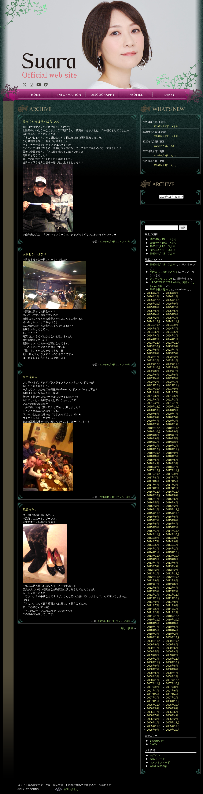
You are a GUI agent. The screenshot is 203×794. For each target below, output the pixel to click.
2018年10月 (153, 452)
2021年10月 (153, 388)
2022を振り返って (160, 289)
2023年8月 (153, 349)
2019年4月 (153, 442)
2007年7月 (153, 690)
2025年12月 (153, 300)
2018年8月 (153, 456)
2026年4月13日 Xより (166, 126)
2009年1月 (153, 658)
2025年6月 (153, 310)
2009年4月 (172, 651)
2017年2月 (153, 488)
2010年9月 (153, 623)
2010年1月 (153, 637)
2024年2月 (153, 339)
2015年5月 (153, 523)
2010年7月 (153, 626)
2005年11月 (153, 726)
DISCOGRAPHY (102, 94)
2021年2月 (153, 403)
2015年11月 (153, 513)
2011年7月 (153, 605)
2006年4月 (172, 715)
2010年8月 (172, 623)
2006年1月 (153, 722)
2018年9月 (172, 452)
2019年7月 (172, 435)
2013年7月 (153, 562)
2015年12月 (173, 509)
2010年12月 (173, 616)
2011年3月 (153, 612)
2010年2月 (172, 633)
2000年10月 (173, 729)
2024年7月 (172, 328)
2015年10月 (173, 513)
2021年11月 (173, 385)
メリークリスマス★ (161, 278)
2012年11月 (153, 576)
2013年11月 (153, 555)
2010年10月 (173, 619)
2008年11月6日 (107, 241)
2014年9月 (153, 538)
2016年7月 (153, 498)
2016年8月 (172, 495)
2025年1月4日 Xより (162, 264)
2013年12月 (173, 552)
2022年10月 (153, 367)
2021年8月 (153, 392)
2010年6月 (172, 626)
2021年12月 (153, 385)
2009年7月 (153, 647)
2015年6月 (172, 520)
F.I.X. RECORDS (58, 789)
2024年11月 (173, 321)
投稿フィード (157, 758)
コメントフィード (160, 762)
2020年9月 (172, 410)
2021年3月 (172, 399)
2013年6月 (172, 562)
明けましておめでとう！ (164, 271)
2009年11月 (153, 641)
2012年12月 (173, 573)
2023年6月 (153, 353)
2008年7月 (153, 669)
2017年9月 (172, 474)
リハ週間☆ (30, 377)
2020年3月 (172, 420)
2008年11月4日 (107, 497)
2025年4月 (153, 314)
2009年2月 (172, 655)
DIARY (168, 94)
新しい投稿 (128, 628)
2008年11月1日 (106, 621)
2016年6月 (172, 498)
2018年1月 (172, 467)
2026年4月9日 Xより (165, 146)
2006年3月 (153, 718)
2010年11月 (153, 619)
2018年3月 (172, 463)
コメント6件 (123, 364)
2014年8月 (172, 538)
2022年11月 (173, 364)
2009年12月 (173, 637)
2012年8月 (172, 580)
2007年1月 (153, 701)
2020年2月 (153, 424)
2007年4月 (172, 694)
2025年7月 (172, 307)
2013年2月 (172, 570)
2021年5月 (172, 396)
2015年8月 (172, 516)
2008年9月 (153, 665)
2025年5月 (172, 310)
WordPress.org (158, 766)
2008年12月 (173, 658)
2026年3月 (172, 293)
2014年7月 (153, 541)
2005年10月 (173, 726)
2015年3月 (153, 527)
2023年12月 (153, 342)
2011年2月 (172, 612)
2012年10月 (173, 576)
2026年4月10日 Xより (166, 136)
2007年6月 (172, 690)
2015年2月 (172, 527)
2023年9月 (172, 346)
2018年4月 (153, 463)
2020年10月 (153, 410)
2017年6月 (153, 481)
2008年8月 (172, 665)
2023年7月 (172, 349)
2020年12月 (153, 406)
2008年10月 (173, 662)
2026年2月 (153, 296)
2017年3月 (172, 484)
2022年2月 (153, 381)
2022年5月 (172, 374)
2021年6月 (153, 396)
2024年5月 (172, 332)
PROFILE (135, 94)
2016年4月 (172, 502)
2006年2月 (172, 718)
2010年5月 (153, 630)
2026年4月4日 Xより (165, 165)
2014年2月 (172, 548)
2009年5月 (153, 651)
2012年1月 (153, 594)
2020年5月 (172, 417)
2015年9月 (153, 516)
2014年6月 (172, 541)
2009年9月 (153, 644)
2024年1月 (172, 339)
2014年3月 (153, 548)
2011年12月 (173, 594)
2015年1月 (153, 530)
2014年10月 (173, 534)
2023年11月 (173, 342)
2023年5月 (172, 353)
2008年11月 (153, 662)
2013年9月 (153, 559)
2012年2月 (172, 591)
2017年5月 (172, 481)
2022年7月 (172, 371)
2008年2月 (172, 676)
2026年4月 (153, 293)
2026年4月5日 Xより (165, 155)
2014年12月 (173, 530)
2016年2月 (172, 505)
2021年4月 (153, 399)
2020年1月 (172, 424)
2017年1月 (172, 488)
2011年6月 (172, 605)
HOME (35, 94)
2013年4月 (172, 566)
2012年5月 (153, 587)
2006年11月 (153, 704)
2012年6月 (172, 584)
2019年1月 (172, 445)
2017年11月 (173, 470)
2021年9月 (172, 388)
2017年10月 (153, 474)
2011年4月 (172, 609)
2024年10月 (153, 325)
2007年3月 (153, 697)
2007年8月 (172, 687)
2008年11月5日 (107, 364)
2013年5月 (153, 566)
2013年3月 (153, 570)
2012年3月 (153, 591)
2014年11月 (153, 534)
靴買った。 (30, 509)
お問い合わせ (71, 789)
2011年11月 (153, 598)
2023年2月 (153, 360)
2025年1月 (172, 317)
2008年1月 (153, 680)
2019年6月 (153, 438)
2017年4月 (153, 484)
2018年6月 (153, 459)
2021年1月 (172, 403)
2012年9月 (153, 580)
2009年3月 (153, 655)
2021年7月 (172, 392)
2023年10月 (153, 346)
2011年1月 (153, 616)
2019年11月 (173, 427)
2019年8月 (153, 435)
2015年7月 (153, 520)
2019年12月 (153, 427)
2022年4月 (153, 378)
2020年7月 (172, 413)
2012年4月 (172, 587)
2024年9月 (172, 325)
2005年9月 (153, 729)
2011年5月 (153, 609)
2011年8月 (172, 601)
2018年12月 (153, 449)
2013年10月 (173, 555)
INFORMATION (68, 94)
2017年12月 (153, 470)
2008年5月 (153, 672)
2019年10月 (153, 431)
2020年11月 (173, 406)
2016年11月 (173, 491)
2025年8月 (153, 307)
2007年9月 (153, 687)
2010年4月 (172, 630)
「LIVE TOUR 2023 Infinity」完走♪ (169, 282)
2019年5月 (172, 438)
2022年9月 (172, 367)
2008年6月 (172, 669)
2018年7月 (172, 456)
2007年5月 (153, 694)
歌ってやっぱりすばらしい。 (42, 121)
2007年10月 (173, 683)
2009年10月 (173, 641)
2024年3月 (172, 335)
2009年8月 (172, 644)
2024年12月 (153, 321)
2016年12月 (153, 491)
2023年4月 (153, 356)
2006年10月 (173, 704)
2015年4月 (172, 523)
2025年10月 (153, 303)
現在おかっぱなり (34, 254)
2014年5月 (153, 545)
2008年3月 (153, 676)
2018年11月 (173, 449)
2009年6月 (172, 647)
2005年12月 (173, 722)
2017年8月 (153, 477)
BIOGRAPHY (157, 740)
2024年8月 (153, 328)
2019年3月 (172, 442)
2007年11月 (153, 683)
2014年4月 (172, 545)
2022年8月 (153, 371)
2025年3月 (172, 314)
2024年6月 (153, 332)
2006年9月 (153, 708)
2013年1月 (153, 573)
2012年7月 (153, 584)
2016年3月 (153, 505)
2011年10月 (173, 598)
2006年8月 (172, 708)
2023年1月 (172, 360)
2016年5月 (153, 502)
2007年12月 (173, 680)
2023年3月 (172, 356)
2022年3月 (172, 378)
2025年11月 (173, 300)
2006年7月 (153, 712)
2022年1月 (172, 381)
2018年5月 (172, 459)
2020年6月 (153, 417)
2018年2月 (153, 467)
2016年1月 (153, 509)
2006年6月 (172, 712)
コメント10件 (123, 621)
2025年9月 (172, 303)
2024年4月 (153, 335)
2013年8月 (172, 559)
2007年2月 (172, 697)
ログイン (155, 755)
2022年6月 (153, 374)
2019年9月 (172, 431)
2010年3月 (153, 633)
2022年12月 (153, 364)
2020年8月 (153, 413)
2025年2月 (153, 317)
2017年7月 (172, 477)
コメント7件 (123, 241)
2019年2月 (153, 445)
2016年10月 (153, 495)
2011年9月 (153, 601)
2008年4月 (172, 672)
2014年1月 (153, 552)
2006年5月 (153, 715)
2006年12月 (173, 701)
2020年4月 (153, 420)
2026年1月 (172, 296)
